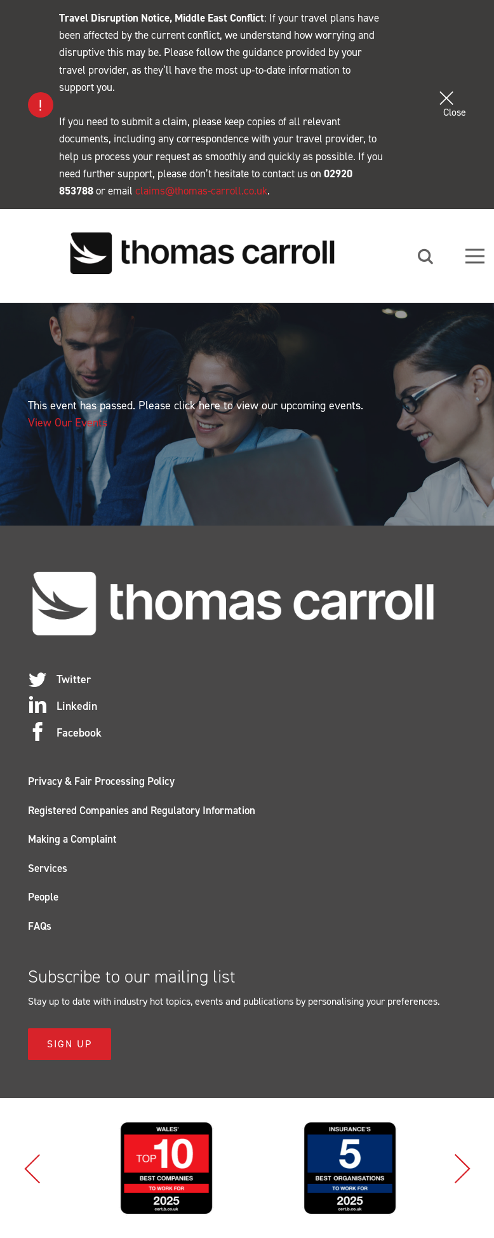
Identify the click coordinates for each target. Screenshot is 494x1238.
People (43, 897)
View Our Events (67, 422)
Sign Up (69, 1044)
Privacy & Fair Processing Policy (101, 781)
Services (47, 868)
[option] (245, 1168)
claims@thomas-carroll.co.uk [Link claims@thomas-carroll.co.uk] (201, 191)
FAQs (39, 926)
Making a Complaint (72, 839)
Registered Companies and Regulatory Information (141, 810)
